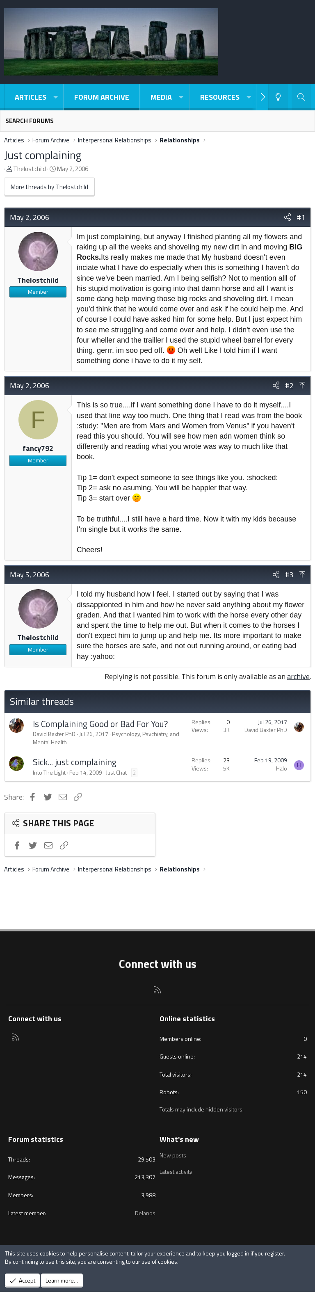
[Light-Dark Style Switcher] (278, 97)
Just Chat (116, 772)
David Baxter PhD (54, 733)
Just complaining (43, 154)
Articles (30, 97)
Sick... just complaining (74, 761)
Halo (281, 768)
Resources (220, 97)
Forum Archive (101, 97)
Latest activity (176, 1169)
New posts (173, 1154)
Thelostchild (29, 169)
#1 (301, 217)
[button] (55, 97)
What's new (179, 1139)
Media (161, 97)
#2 (289, 385)
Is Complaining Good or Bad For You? (100, 723)
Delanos (145, 1213)
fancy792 (38, 448)
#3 (289, 574)
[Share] (287, 217)
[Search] (301, 97)
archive (298, 676)
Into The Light (49, 772)
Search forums (29, 121)
